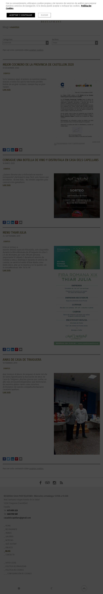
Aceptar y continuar (20, 15)
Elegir (44, 15)
